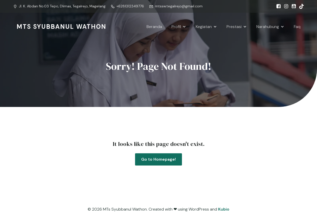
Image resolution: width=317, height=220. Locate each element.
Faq (297, 26)
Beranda (154, 26)
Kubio (223, 209)
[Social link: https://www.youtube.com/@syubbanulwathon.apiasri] (292, 6)
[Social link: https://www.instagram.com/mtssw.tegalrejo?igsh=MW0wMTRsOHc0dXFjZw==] (285, 6)
